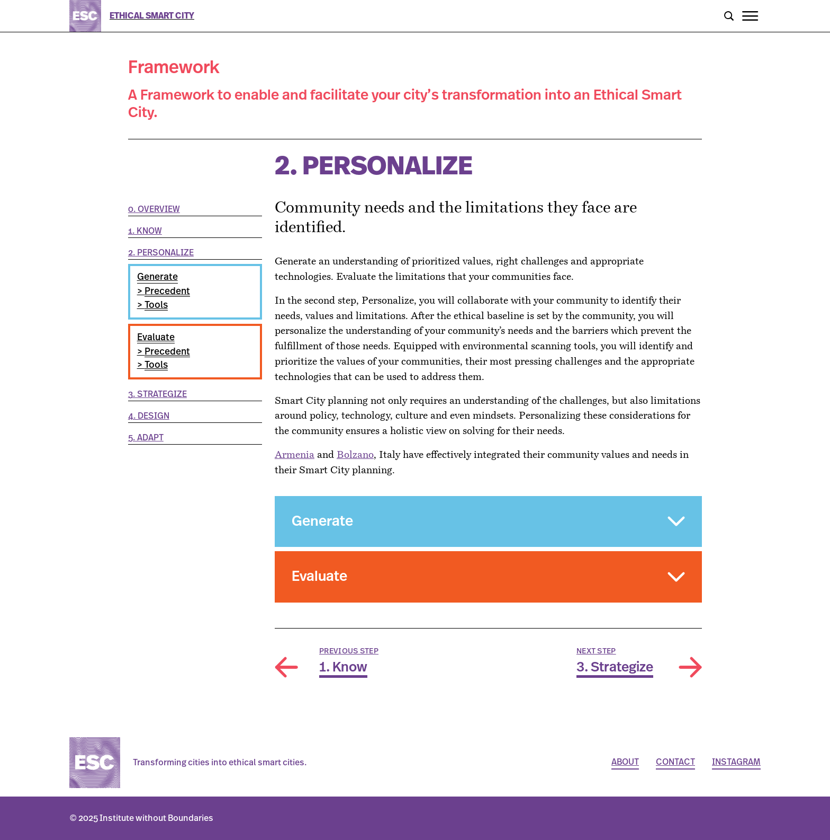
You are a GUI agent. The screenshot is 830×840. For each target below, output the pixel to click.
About (625, 762)
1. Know (145, 231)
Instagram (736, 762)
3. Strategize (157, 394)
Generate (157, 277)
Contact (675, 762)
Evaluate (156, 337)
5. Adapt (146, 438)
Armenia (294, 455)
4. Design (148, 416)
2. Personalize (161, 253)
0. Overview (154, 209)
